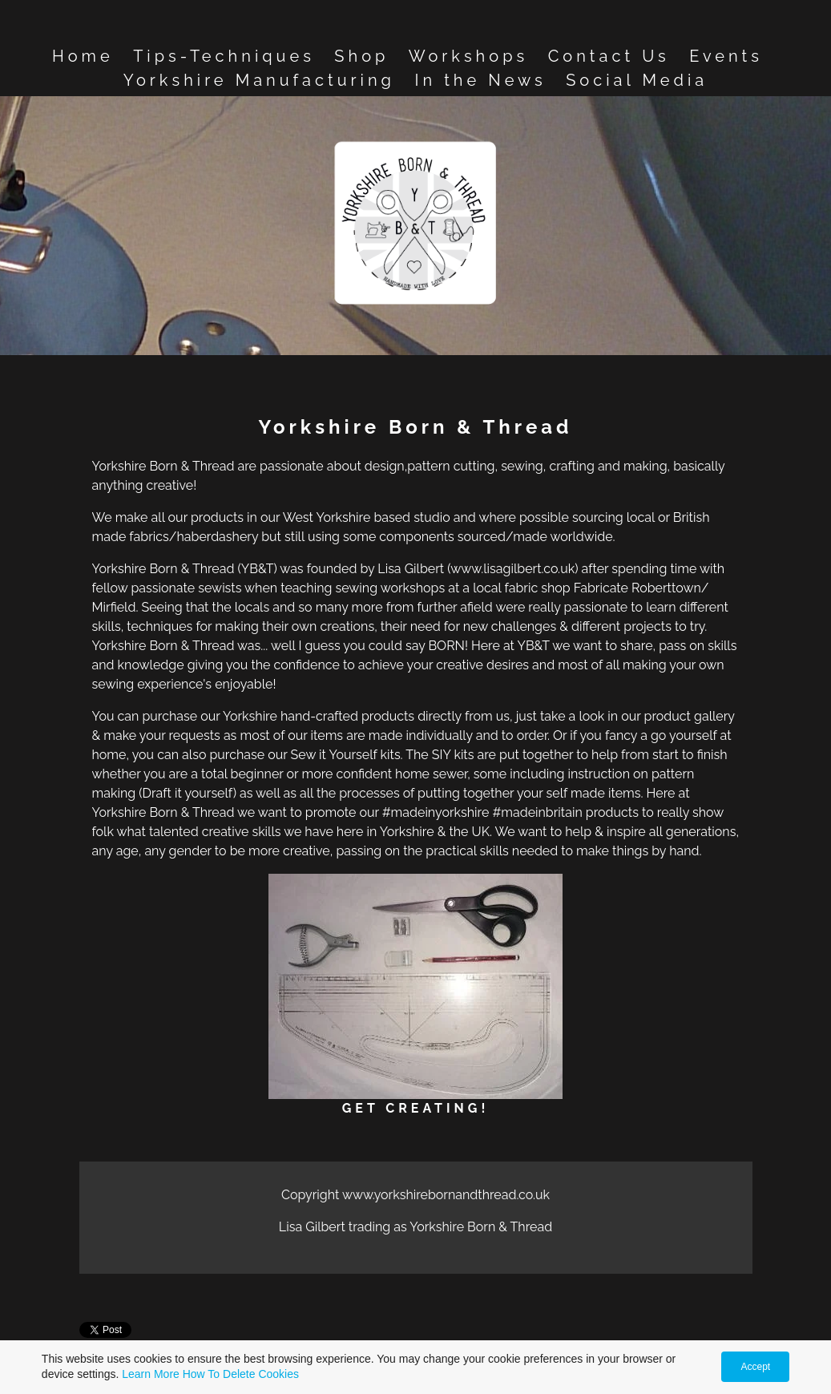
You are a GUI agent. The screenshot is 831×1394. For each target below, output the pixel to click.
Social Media (637, 80)
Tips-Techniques (224, 56)
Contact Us (609, 56)
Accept (755, 1366)
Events (726, 56)
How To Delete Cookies (241, 1374)
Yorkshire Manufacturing (259, 80)
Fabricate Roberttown (637, 588)
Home (83, 56)
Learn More (151, 1374)
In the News (480, 80)
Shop (361, 56)
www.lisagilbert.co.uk (512, 568)
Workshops (468, 56)
